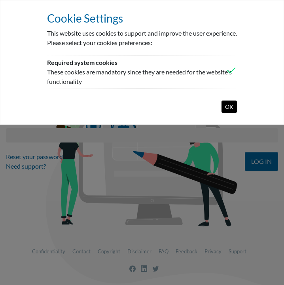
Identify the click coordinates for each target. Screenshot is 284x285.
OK (229, 106)
